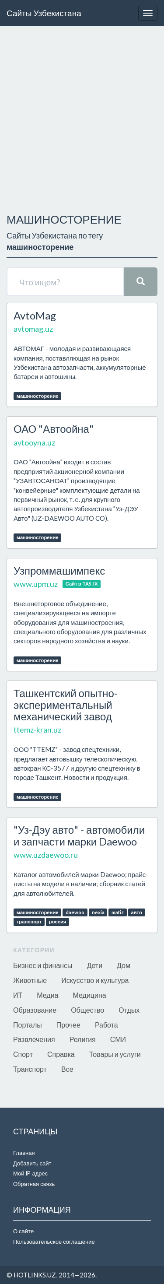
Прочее (68, 1025)
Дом (123, 965)
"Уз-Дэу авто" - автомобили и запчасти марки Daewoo (79, 835)
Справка (61, 1054)
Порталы (27, 1025)
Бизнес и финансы (43, 965)
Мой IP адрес (30, 1173)
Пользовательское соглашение (54, 1241)
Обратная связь (34, 1183)
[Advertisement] (82, 117)
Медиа (47, 995)
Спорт (23, 1054)
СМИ (118, 1039)
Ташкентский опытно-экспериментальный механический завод (66, 705)
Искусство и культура (95, 980)
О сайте (23, 1231)
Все (67, 1069)
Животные (30, 980)
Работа (106, 1025)
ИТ (17, 995)
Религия (83, 1039)
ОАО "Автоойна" (54, 428)
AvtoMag (35, 315)
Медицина (89, 995)
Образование (34, 1010)
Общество (87, 1010)
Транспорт (30, 1069)
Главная (24, 1152)
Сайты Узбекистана (44, 13)
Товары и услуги (115, 1054)
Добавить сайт (32, 1163)
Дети (94, 965)
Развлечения (34, 1039)
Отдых (129, 1010)
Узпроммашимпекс (59, 570)
